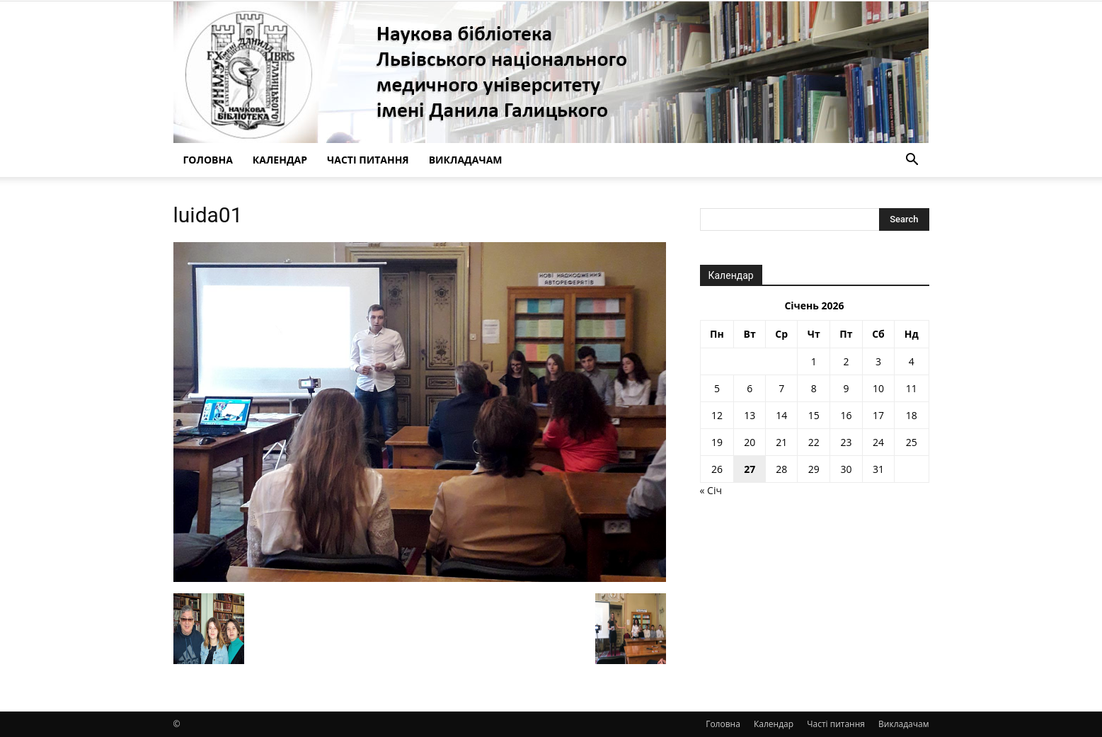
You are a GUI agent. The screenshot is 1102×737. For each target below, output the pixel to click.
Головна (208, 159)
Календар (280, 159)
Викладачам (466, 159)
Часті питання (368, 159)
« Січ (711, 490)
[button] (912, 161)
